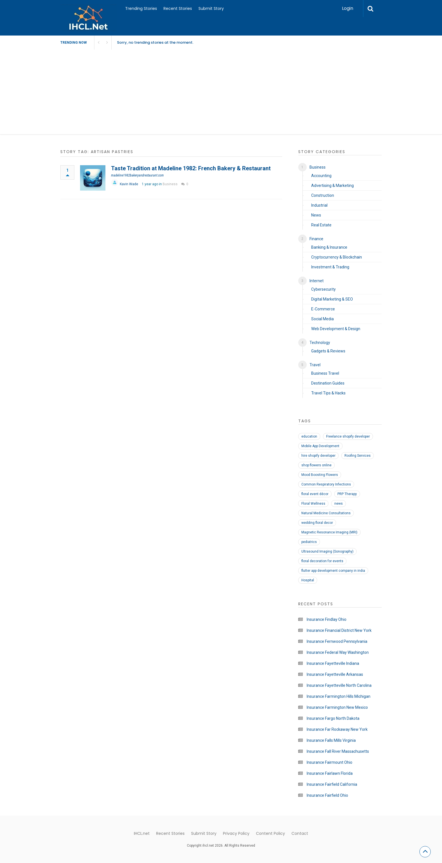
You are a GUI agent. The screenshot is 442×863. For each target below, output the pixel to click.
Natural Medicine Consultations (326, 513)
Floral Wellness (313, 504)
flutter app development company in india (333, 571)
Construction (322, 195)
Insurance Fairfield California (332, 784)
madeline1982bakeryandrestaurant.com (137, 175)
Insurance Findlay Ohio (326, 619)
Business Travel (325, 373)
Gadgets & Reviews (328, 351)
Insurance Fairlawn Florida (330, 773)
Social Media (322, 319)
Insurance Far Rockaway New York (337, 729)
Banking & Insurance (329, 247)
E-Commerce (323, 309)
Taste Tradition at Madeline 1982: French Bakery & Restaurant (191, 168)
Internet (317, 281)
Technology (320, 342)
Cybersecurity (323, 289)
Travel (315, 365)
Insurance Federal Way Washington (338, 652)
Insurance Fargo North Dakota (333, 718)
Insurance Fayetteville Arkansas (335, 674)
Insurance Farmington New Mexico (337, 707)
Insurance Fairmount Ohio (329, 762)
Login (347, 8)
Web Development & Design (335, 328)
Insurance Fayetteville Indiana (333, 663)
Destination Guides (327, 383)
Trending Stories (141, 8)
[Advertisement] (221, 91)
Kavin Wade (129, 184)
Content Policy (270, 833)
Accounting (321, 175)
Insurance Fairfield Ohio (327, 795)
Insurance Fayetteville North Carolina (339, 685)
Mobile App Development (320, 446)
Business (170, 184)
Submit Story (211, 8)
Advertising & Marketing (332, 185)
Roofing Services (357, 456)
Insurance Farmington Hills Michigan (338, 696)
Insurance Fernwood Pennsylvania (337, 641)
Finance (316, 239)
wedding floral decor (317, 523)
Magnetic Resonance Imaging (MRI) (329, 532)
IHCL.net (142, 833)
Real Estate (321, 225)
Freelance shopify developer (348, 436)
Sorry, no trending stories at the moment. (155, 42)
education (309, 436)
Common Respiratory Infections (326, 484)
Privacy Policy (236, 833)
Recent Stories (177, 8)
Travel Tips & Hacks (328, 393)
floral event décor (314, 494)
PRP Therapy (347, 494)
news (338, 504)
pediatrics (309, 542)
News (316, 215)
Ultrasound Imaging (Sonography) (327, 551)
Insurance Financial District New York (339, 630)
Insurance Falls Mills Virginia (331, 740)
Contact (299, 833)
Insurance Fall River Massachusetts (338, 751)
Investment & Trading (330, 267)
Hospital (307, 580)
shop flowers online (316, 465)
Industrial (319, 205)
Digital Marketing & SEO (332, 299)
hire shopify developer (318, 456)
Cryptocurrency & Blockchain (336, 257)
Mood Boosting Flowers (319, 475)
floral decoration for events (322, 561)
